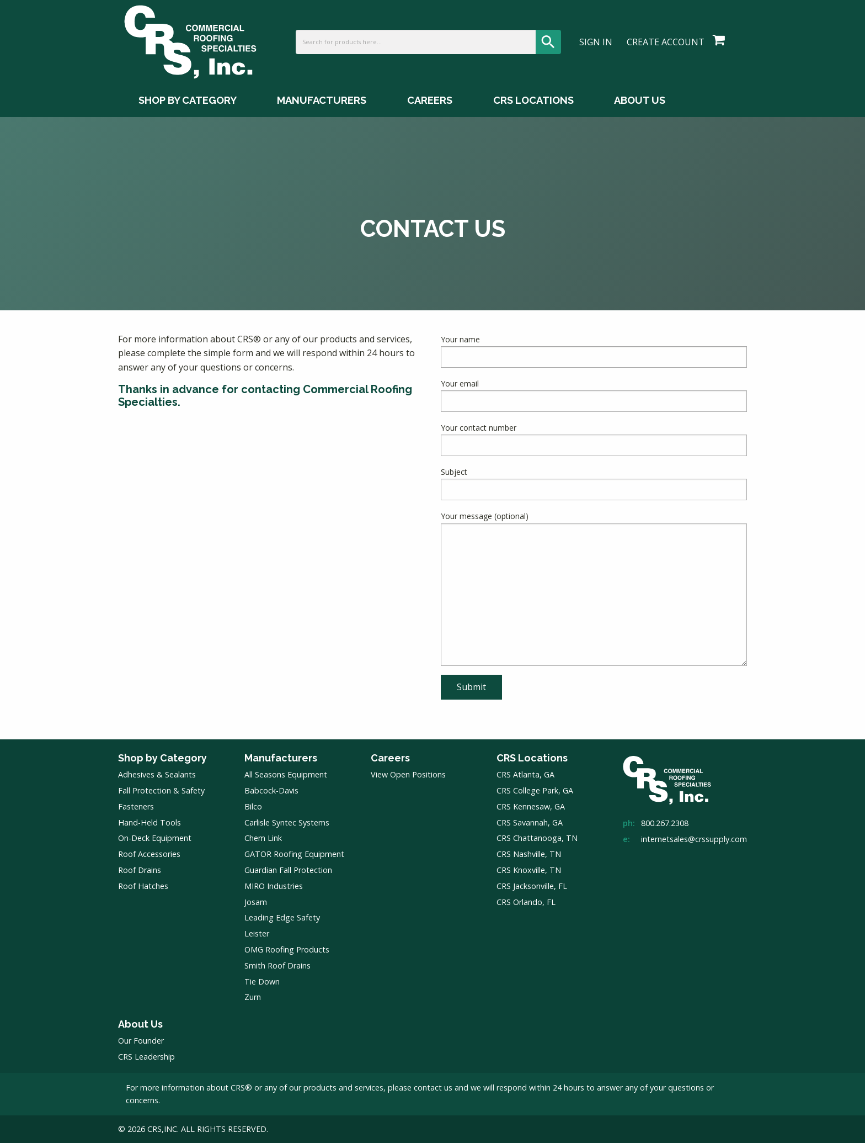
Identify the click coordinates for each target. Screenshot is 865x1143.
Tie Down (262, 981)
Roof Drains (139, 870)
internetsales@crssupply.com (694, 839)
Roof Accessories (149, 854)
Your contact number (594, 439)
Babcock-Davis (271, 790)
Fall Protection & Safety (161, 790)
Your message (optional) (594, 588)
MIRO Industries (273, 886)
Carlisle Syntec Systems (286, 822)
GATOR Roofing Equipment (294, 854)
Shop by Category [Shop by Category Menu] (187, 100)
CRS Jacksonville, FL (531, 886)
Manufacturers (280, 758)
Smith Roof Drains (277, 965)
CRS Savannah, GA (529, 822)
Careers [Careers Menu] (429, 100)
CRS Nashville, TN (528, 854)
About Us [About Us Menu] (639, 100)
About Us (140, 1024)
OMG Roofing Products (286, 949)
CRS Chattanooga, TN (537, 838)
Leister (256, 933)
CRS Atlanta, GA (525, 774)
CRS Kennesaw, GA (530, 806)
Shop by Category (162, 758)
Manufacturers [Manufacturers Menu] (321, 100)
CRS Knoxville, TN (528, 870)
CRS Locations (532, 758)
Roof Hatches (143, 886)
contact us (433, 1087)
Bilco (253, 806)
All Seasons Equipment (285, 774)
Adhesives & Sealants (157, 774)
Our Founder (141, 1040)
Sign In (595, 42)
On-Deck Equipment (154, 838)
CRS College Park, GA (534, 790)
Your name (594, 351)
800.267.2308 (664, 823)
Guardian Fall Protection (288, 870)
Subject (594, 483)
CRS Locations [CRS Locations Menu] (533, 100)
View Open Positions (408, 774)
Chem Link (263, 838)
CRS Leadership (146, 1056)
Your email (594, 395)
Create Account (665, 42)
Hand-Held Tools (149, 822)
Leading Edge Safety (282, 917)
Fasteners (136, 806)
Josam (255, 902)
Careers (390, 758)
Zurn (252, 997)
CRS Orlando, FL (526, 902)
